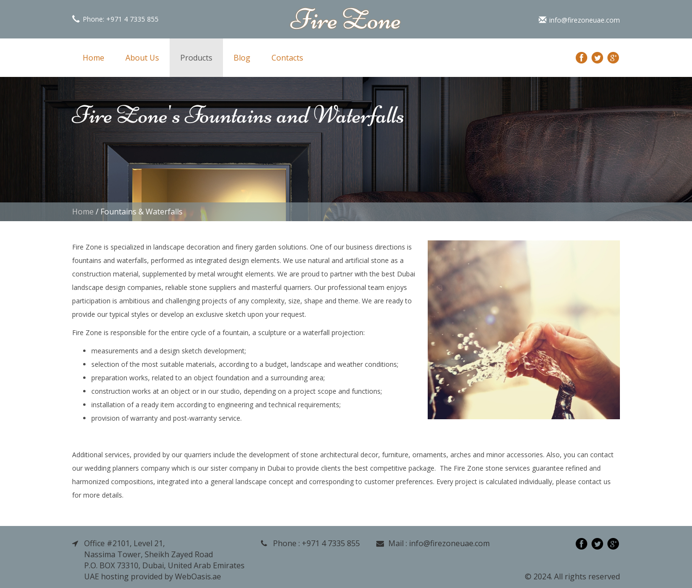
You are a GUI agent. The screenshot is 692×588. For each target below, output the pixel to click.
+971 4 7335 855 (132, 19)
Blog (242, 57)
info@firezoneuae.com (579, 20)
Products (196, 57)
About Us (142, 57)
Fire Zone (346, 19)
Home (93, 57)
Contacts (287, 57)
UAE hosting (106, 576)
